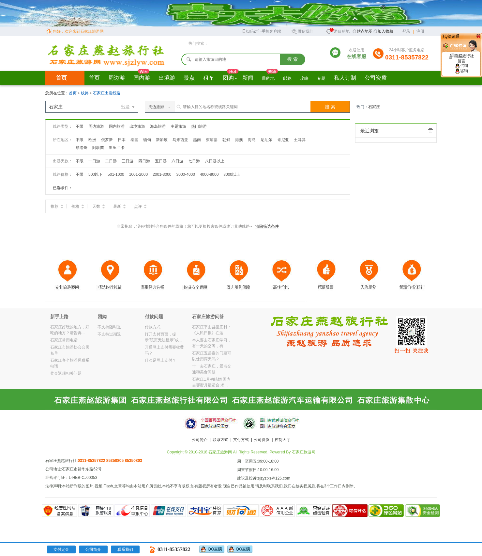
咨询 (461, 65)
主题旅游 (178, 126)
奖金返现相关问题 (66, 373)
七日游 (194, 161)
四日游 (144, 161)
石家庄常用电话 (64, 340)
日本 (122, 140)
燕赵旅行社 (461, 58)
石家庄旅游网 (303, 452)
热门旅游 (199, 126)
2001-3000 (162, 174)
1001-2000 (138, 174)
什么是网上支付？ (160, 360)
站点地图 (364, 31)
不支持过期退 (109, 334)
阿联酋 (98, 147)
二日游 (111, 161)
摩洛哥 (81, 147)
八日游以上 (214, 161)
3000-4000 (185, 174)
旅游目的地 (338, 30)
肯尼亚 (283, 140)
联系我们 (125, 549)
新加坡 (162, 140)
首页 (61, 78)
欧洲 (92, 140)
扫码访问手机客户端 (261, 31)
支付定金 (61, 549)
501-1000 (116, 174)
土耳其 (300, 140)
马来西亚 (180, 140)
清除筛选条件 (267, 226)
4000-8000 (209, 174)
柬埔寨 (212, 140)
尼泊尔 (266, 140)
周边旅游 (96, 126)
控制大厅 (282, 439)
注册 (420, 31)
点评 (140, 206)
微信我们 (302, 31)
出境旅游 (137, 126)
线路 (85, 93)
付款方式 (152, 327)
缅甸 (147, 140)
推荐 (57, 206)
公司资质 (261, 439)
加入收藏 (385, 31)
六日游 (177, 161)
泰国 (134, 140)
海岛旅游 (158, 126)
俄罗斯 (107, 140)
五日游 (161, 161)
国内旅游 (117, 126)
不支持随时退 (109, 327)
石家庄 (374, 107)
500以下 (95, 174)
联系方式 (220, 439)
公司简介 (199, 439)
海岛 (252, 140)
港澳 (239, 140)
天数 (98, 206)
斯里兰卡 (117, 147)
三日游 (127, 161)
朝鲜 (226, 140)
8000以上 (231, 174)
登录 (406, 31)
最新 (119, 206)
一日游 (94, 161)
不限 (79, 126)
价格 (77, 206)
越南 (197, 140)
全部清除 (430, 130)
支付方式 (241, 439)
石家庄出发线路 (106, 93)
